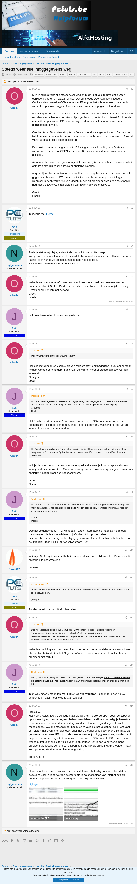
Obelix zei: (36, 395)
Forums (9, 51)
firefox (63, 74)
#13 (131, 665)
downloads (51, 74)
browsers (38, 74)
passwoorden (120, 74)
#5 (132, 309)
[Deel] (127, 89)
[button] (40, 51)
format (72, 74)
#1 (132, 89)
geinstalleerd (84, 74)
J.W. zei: (35, 350)
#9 (132, 492)
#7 (132, 389)
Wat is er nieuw (29, 51)
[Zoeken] (131, 51)
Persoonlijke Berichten (49, 57)
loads (101, 74)
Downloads (52, 51)
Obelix (8, 74)
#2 (132, 208)
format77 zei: (37, 584)
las (94, 74)
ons (109, 74)
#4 (132, 276)
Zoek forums (28, 57)
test (131, 74)
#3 (132, 246)
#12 (131, 617)
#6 (132, 343)
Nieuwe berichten (11, 57)
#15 (131, 765)
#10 (131, 550)
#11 (131, 577)
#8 (132, 436)
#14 (131, 706)
